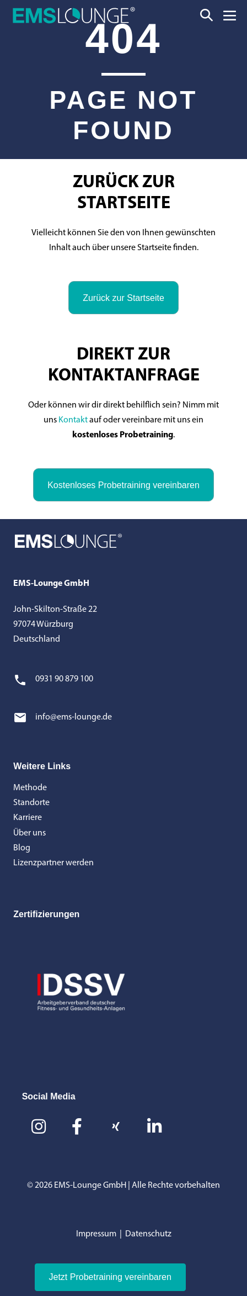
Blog (21, 848)
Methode (30, 788)
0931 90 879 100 (64, 679)
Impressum (96, 1234)
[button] (206, 15)
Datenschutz (148, 1234)
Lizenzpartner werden (53, 863)
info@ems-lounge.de (73, 717)
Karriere (27, 817)
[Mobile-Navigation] (229, 15)
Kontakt (73, 420)
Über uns (29, 833)
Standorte (31, 802)
